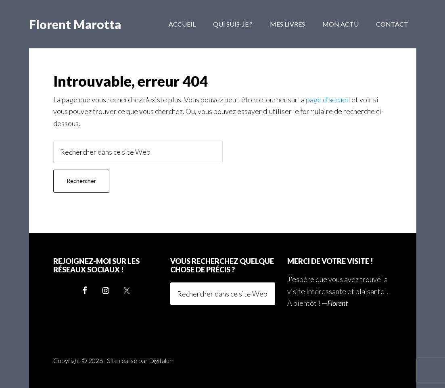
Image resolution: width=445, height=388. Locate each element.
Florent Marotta (75, 24)
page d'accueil (328, 99)
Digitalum (162, 360)
